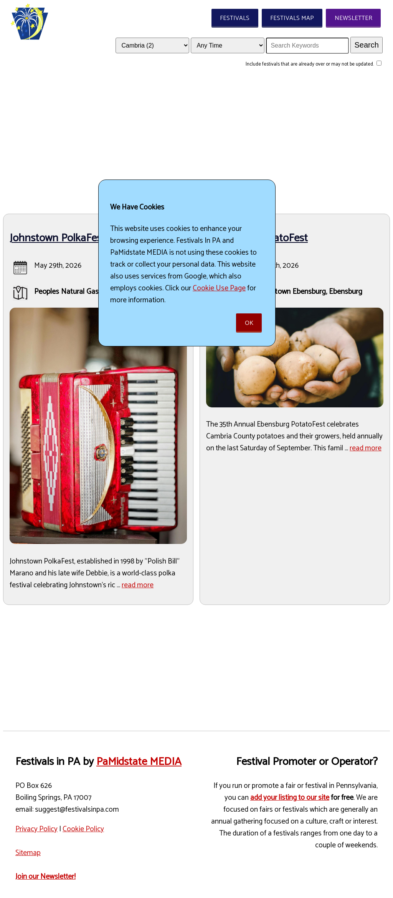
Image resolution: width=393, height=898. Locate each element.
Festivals (234, 18)
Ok (249, 323)
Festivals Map (292, 18)
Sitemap (28, 853)
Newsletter (353, 18)
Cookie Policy (83, 829)
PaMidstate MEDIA (139, 762)
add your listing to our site (289, 798)
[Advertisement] (196, 142)
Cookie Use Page (219, 288)
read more (138, 585)
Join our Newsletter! (45, 877)
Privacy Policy (36, 829)
